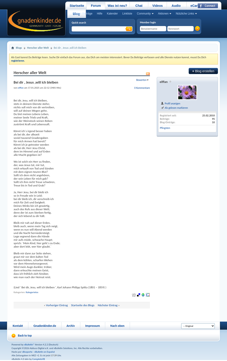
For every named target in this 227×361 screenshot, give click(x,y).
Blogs (19, 47)
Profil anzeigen (170, 103)
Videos (157, 5)
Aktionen (163, 13)
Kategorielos (32, 292)
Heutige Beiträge (82, 13)
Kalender (112, 13)
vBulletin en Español (44, 351)
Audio (176, 5)
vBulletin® (29, 344)
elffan (164, 82)
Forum (96, 5)
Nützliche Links (185, 13)
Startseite (77, 5)
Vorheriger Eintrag (57, 305)
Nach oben (117, 326)
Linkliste (127, 13)
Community (144, 13)
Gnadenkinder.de (44, 326)
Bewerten (141, 80)
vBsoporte (27, 351)
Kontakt (18, 326)
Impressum (92, 326)
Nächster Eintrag (107, 305)
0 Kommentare (142, 87)
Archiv (70, 326)
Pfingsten (165, 128)
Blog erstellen (203, 71)
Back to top (25, 335)
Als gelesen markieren (174, 107)
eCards (195, 5)
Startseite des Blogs (83, 305)
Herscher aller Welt (38, 47)
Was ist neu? (117, 5)
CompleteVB (38, 359)
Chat (138, 5)
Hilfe (99, 13)
